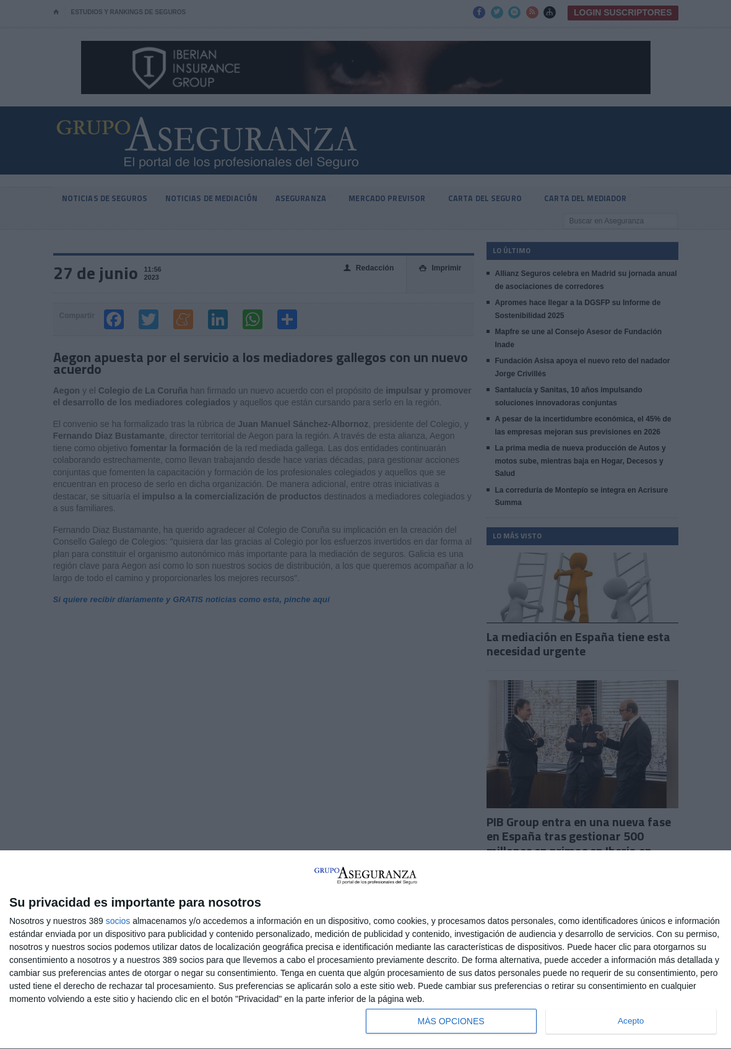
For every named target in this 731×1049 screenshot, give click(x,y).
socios (118, 921)
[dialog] (365, 950)
